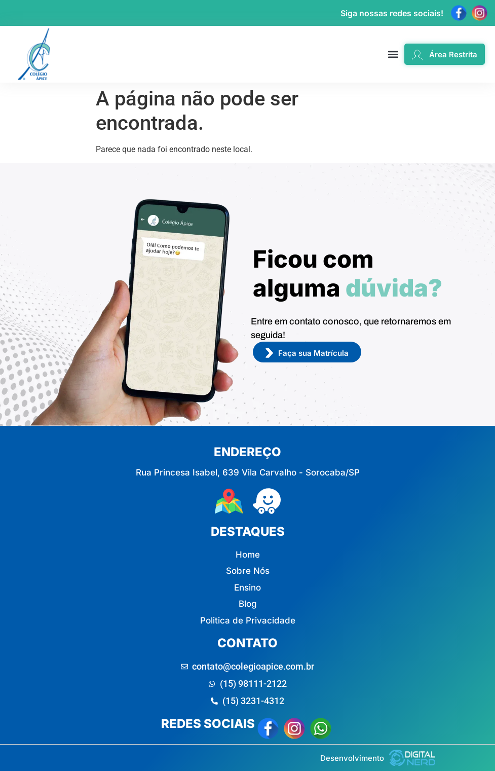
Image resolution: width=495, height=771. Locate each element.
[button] (393, 54)
